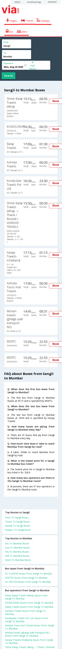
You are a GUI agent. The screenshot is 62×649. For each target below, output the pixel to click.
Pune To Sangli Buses (16, 517)
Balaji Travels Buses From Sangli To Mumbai (29, 606)
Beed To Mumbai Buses (18, 559)
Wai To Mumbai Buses (17, 555)
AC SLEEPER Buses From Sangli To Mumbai (28, 573)
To (4, 52)
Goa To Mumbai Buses (17, 547)
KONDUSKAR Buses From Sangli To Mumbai (29, 602)
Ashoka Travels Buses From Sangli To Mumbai (25, 612)
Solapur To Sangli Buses (18, 529)
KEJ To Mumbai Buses (17, 551)
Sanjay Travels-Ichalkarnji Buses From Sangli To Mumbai (29, 641)
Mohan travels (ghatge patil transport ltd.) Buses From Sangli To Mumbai (27, 634)
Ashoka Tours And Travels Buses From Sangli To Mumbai (29, 627)
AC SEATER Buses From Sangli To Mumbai (28, 581)
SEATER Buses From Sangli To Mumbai (26, 577)
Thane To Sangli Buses (17, 521)
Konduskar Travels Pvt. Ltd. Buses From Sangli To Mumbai (26, 620)
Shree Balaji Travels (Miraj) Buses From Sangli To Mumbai (26, 597)
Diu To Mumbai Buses (17, 543)
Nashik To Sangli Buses (17, 525)
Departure (8, 63)
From (5, 42)
